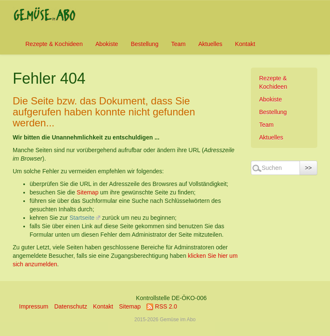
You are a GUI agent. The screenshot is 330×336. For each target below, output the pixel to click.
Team (178, 44)
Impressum (33, 306)
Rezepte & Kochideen (53, 44)
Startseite (81, 217)
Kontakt (245, 44)
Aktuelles (210, 44)
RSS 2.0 (161, 306)
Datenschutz (70, 306)
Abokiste (106, 44)
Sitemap (87, 192)
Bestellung (144, 44)
